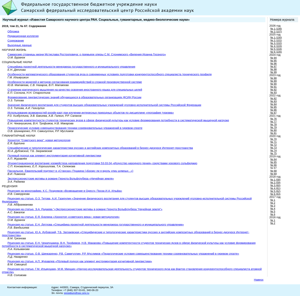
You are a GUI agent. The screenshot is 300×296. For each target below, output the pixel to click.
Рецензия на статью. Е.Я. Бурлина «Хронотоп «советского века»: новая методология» (63, 216)
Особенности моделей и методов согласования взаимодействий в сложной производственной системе (74, 82)
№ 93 (273, 92)
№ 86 (273, 109)
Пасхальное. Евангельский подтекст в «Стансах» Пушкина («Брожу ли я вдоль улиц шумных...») (70, 170)
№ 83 (273, 101)
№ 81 (273, 133)
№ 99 (273, 72)
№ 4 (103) (276, 46)
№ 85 (273, 107)
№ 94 (273, 57)
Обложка (13, 31)
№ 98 (273, 69)
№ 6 (272, 214)
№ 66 (273, 165)
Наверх (258, 279)
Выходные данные (19, 45)
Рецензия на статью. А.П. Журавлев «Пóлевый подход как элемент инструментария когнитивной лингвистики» (79, 261)
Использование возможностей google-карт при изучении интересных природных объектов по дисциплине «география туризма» (90, 112)
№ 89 (273, 81)
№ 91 (273, 86)
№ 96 (273, 63)
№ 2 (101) (276, 40)
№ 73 (273, 147)
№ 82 (273, 98)
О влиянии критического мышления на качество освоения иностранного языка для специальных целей (74, 89)
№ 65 (273, 162)
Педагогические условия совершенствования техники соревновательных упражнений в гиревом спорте (74, 128)
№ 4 (272, 208)
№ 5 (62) (275, 191)
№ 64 (273, 159)
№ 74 (273, 150)
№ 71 (273, 141)
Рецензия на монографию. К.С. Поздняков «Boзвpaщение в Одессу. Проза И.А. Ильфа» (64, 190)
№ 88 (273, 78)
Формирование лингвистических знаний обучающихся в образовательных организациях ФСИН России (74, 97)
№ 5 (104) (276, 49)
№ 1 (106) (276, 28)
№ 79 (273, 127)
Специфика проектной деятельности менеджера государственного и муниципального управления (71, 66)
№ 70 (273, 139)
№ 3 (272, 205)
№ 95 (273, 60)
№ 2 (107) (276, 31)
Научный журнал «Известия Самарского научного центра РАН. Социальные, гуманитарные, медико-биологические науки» (96, 19)
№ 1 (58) (275, 179)
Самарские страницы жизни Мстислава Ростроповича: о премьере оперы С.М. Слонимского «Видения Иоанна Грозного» (86, 54)
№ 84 (273, 104)
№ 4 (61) (275, 188)
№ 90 (273, 83)
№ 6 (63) (275, 194)
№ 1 (272, 199)
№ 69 (273, 173)
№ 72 (273, 144)
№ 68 (273, 170)
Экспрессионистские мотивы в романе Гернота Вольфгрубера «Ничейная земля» (60, 178)
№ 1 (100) (276, 37)
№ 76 (273, 118)
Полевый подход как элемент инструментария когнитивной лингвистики (54, 155)
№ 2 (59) (275, 182)
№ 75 (273, 153)
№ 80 (273, 130)
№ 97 (273, 66)
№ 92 (273, 89)
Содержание (15, 40)
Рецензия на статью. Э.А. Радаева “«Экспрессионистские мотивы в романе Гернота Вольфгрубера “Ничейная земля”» (84, 209)
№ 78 (273, 124)
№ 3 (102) (276, 43)
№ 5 (272, 211)
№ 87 (273, 112)
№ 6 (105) (276, 51)
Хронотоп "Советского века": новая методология (38, 140)
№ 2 (272, 202)
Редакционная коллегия (22, 36)
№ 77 (273, 121)
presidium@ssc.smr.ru (76, 293)
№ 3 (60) (275, 185)
